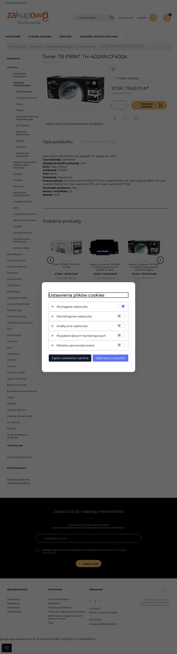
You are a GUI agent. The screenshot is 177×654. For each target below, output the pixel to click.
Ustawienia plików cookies (76, 295)
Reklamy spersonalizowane (75, 345)
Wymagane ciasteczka (72, 306)
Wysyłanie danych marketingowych (81, 335)
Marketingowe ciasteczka (74, 316)
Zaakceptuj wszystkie (110, 358)
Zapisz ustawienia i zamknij (70, 358)
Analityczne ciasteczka (72, 326)
